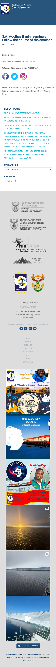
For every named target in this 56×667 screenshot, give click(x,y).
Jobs (28, 355)
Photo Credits (28, 661)
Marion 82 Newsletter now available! (21, 113)
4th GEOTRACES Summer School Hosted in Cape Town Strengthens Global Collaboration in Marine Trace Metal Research (25, 154)
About (28, 342)
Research (28, 352)
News (28, 359)
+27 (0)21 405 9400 (29, 303)
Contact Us (28, 362)
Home (28, 338)
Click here (6, 61)
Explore (28, 345)
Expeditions (28, 348)
